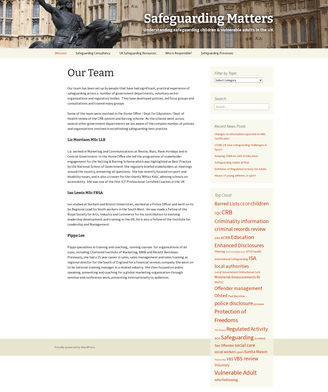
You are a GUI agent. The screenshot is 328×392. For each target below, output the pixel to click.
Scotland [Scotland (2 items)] (259, 338)
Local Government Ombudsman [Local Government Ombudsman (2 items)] (234, 272)
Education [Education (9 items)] (242, 237)
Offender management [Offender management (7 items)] (238, 288)
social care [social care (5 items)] (245, 345)
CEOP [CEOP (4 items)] (245, 203)
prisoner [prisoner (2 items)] (259, 304)
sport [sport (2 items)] (240, 352)
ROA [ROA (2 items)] (217, 338)
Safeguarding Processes (217, 53)
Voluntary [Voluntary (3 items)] (222, 365)
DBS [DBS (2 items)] (217, 238)
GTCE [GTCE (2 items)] (249, 251)
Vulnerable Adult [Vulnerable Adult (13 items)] (236, 372)
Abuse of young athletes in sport (235, 175)
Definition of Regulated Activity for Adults (241, 169)
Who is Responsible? (178, 53)
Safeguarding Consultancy (93, 53)
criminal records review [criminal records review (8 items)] (240, 229)
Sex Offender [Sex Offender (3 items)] (224, 345)
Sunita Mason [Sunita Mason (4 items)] (255, 351)
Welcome (61, 53)
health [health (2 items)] (257, 251)
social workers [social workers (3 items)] (225, 351)
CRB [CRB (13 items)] (226, 212)
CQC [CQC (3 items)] (218, 213)
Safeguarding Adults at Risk (232, 162)
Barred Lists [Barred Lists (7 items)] (227, 204)
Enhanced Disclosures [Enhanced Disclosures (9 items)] (239, 245)
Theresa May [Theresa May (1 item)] (220, 359)
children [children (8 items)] (259, 203)
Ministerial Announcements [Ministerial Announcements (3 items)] (235, 277)
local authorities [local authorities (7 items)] (232, 266)
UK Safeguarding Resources (137, 53)
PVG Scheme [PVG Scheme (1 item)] (220, 330)
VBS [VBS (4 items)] (230, 358)
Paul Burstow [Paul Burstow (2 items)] (236, 296)
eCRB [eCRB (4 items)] (225, 237)
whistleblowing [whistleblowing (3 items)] (226, 379)
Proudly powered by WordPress (75, 347)
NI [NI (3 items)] (258, 277)
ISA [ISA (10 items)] (252, 258)
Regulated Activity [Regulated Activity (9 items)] (247, 328)
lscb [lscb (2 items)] (257, 272)
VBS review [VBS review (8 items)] (246, 358)
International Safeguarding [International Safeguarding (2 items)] (231, 259)
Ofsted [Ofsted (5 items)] (221, 295)
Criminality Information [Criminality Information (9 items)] (242, 221)
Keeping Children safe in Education (237, 156)
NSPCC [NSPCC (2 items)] (219, 282)
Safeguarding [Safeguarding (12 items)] (237, 337)
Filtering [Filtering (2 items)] (220, 251)
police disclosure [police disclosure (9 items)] (234, 303)
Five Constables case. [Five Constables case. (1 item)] (235, 251)
